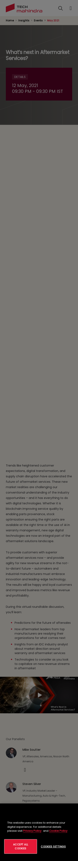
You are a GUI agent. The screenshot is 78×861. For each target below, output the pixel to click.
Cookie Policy (58, 831)
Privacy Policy (32, 831)
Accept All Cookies (20, 846)
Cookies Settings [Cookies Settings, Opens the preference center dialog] (53, 846)
